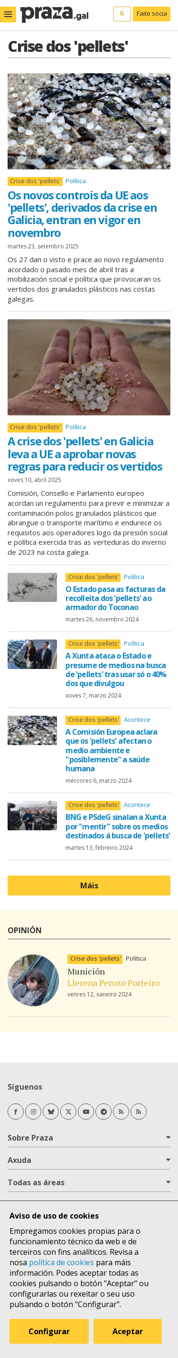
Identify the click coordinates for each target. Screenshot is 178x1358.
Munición (86, 971)
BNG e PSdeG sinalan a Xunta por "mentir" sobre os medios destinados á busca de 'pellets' (118, 826)
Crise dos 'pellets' (35, 181)
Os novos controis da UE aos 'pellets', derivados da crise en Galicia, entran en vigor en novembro (82, 213)
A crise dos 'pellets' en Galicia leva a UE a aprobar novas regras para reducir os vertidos (85, 453)
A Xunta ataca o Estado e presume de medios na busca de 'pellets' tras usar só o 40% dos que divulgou (116, 669)
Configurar (49, 1331)
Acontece (137, 719)
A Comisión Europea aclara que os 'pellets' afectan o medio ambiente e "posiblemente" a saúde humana (111, 750)
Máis (89, 885)
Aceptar (127, 1331)
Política (76, 181)
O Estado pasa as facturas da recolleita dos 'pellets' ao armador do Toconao (115, 598)
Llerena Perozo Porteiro (113, 982)
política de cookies (61, 1262)
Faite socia (152, 13)
